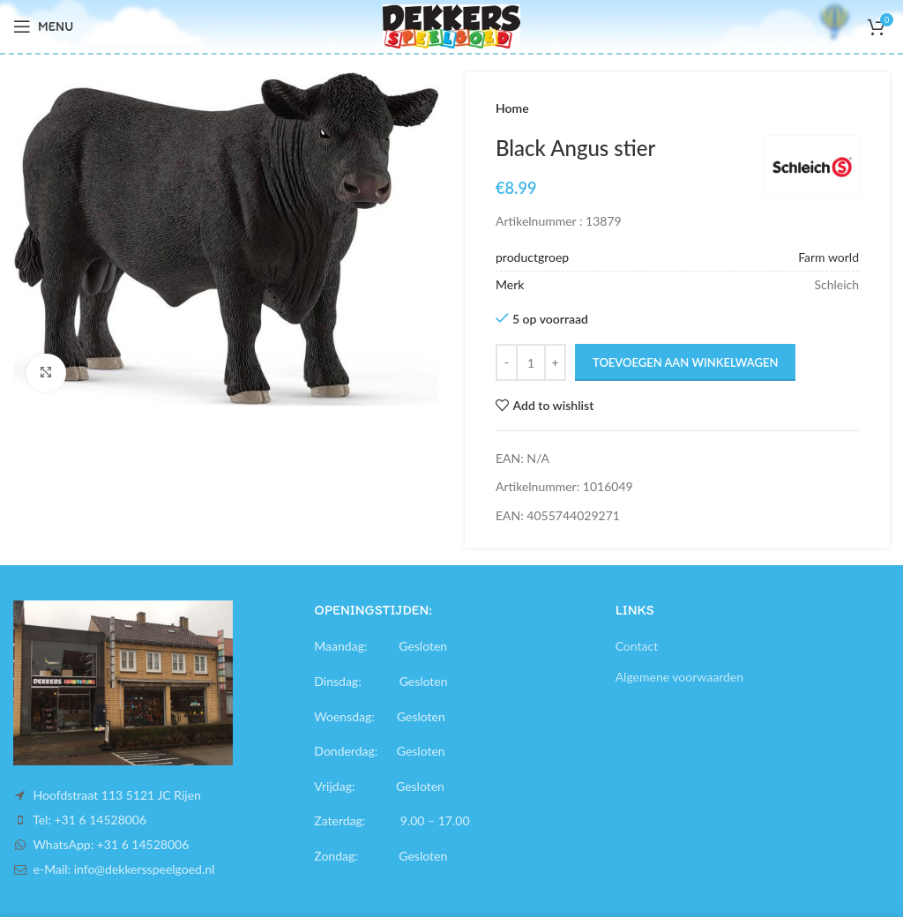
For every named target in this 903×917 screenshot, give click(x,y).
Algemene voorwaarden (679, 676)
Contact (637, 645)
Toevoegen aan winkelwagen (685, 362)
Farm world (828, 257)
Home (512, 108)
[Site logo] (451, 25)
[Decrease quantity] (507, 362)
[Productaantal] (531, 362)
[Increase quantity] (555, 362)
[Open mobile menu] (43, 26)
